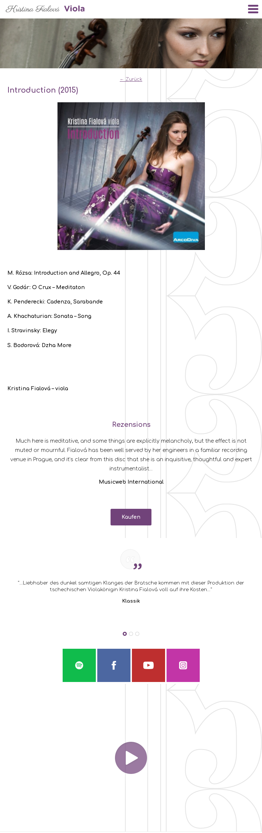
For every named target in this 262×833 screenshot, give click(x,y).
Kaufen (131, 517)
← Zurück (131, 79)
